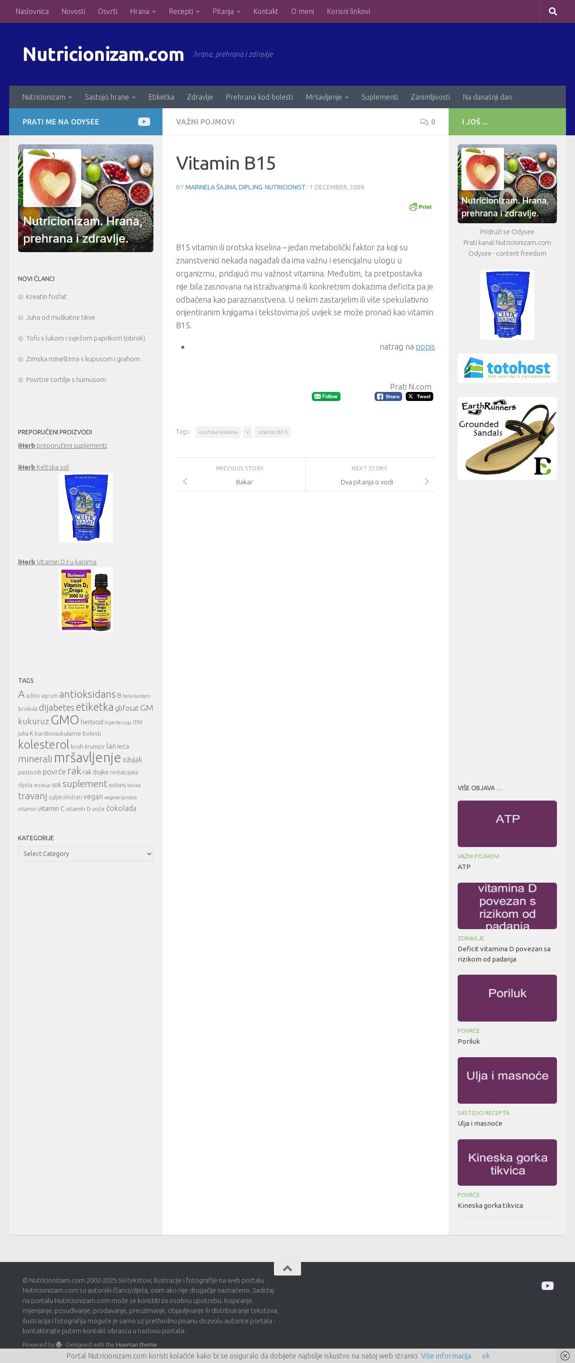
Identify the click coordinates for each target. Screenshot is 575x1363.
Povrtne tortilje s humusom (66, 379)
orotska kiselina (218, 432)
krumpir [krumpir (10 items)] (95, 747)
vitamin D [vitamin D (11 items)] (78, 808)
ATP (464, 866)
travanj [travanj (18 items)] (32, 796)
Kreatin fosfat (46, 296)
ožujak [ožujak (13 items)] (132, 759)
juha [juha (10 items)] (23, 734)
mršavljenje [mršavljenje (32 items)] (87, 757)
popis (425, 346)
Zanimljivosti (430, 97)
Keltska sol (43, 467)
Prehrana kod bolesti (259, 97)
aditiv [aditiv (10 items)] (33, 696)
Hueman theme (136, 1344)
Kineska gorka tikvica (490, 1205)
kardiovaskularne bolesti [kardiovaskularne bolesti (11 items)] (68, 733)
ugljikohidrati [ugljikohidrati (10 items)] (65, 797)
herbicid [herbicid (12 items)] (92, 722)
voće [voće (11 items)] (98, 808)
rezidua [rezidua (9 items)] (42, 785)
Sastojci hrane (107, 97)
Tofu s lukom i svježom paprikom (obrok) (85, 338)
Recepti (181, 11)
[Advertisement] (507, 629)
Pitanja (223, 11)
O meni (302, 11)
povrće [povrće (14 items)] (54, 771)
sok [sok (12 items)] (56, 784)
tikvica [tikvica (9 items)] (134, 785)
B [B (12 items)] (119, 695)
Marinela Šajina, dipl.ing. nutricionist (245, 187)
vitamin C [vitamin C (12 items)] (51, 808)
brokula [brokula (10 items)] (27, 709)
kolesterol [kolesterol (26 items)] (44, 744)
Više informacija (446, 1356)
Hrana (139, 11)
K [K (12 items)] (31, 733)
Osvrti (107, 11)
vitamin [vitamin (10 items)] (27, 809)
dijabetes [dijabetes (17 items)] (56, 707)
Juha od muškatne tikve (60, 317)
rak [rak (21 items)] (74, 770)
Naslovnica (32, 11)
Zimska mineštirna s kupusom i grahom (83, 359)
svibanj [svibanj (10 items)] (117, 785)
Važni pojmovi (205, 122)
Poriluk (469, 1041)
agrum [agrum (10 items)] (50, 696)
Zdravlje (200, 97)
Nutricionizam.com (104, 53)
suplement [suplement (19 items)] (85, 783)
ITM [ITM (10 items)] (137, 722)
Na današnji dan (487, 97)
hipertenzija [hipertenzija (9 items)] (118, 722)
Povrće (469, 1031)
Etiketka (161, 97)
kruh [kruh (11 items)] (77, 746)
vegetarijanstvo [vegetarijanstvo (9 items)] (120, 797)
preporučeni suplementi (62, 445)
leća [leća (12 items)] (123, 746)
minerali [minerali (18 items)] (35, 759)
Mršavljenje (324, 97)
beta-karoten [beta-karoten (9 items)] (136, 696)
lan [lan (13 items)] (111, 746)
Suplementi (380, 97)
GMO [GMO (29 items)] (65, 720)
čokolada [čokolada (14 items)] (121, 808)
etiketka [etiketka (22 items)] (95, 707)
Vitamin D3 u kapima (57, 562)
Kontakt (265, 11)
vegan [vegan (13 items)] (93, 796)
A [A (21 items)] (21, 694)
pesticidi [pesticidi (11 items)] (29, 772)
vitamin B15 (273, 432)
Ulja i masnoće (480, 1123)
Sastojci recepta (484, 1113)
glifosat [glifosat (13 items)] (127, 708)
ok (486, 1356)
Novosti (73, 11)
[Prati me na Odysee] (143, 121)
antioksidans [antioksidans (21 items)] (87, 694)
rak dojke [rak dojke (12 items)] (96, 772)
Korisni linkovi (348, 11)
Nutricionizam (43, 97)
